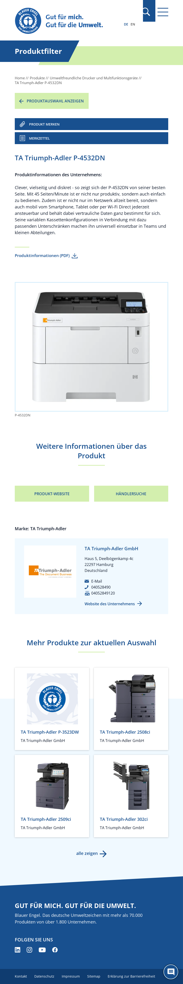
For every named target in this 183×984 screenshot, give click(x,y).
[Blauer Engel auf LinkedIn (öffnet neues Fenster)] (17, 950)
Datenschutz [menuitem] (45, 976)
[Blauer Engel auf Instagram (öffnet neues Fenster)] (29, 950)
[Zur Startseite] (68, 21)
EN (133, 24)
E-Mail (96, 581)
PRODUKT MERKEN (44, 124)
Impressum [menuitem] (71, 976)
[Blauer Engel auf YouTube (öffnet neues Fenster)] (42, 950)
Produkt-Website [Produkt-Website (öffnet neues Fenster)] (52, 493)
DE (126, 24)
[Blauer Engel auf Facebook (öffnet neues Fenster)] (55, 950)
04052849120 (103, 593)
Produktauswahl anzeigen (55, 101)
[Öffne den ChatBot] (170, 971)
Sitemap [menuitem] (94, 976)
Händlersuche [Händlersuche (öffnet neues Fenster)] (131, 493)
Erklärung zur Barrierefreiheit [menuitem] (132, 976)
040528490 (101, 587)
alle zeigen (86, 853)
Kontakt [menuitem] (21, 976)
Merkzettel (39, 138)
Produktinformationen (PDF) (42, 255)
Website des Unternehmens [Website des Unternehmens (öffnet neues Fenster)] (110, 603)
